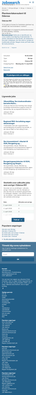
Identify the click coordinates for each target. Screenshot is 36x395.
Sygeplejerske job (7, 338)
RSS (3, 317)
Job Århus (5, 378)
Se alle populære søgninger (12, 239)
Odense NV (5, 10)
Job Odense (6, 325)
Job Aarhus (5, 327)
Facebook (3, 288)
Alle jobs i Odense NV (9, 231)
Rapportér (14, 47)
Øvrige (22, 8)
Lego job (5, 390)
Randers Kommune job (9, 380)
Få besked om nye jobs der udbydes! (29, 2)
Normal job (5, 364)
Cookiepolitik (6, 302)
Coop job (5, 359)
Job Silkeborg (6, 381)
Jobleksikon (6, 308)
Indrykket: (7, 55)
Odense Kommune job (9, 332)
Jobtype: (6, 112)
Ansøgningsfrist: (9, 64)
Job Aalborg (6, 339)
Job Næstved (6, 367)
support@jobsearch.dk (9, 274)
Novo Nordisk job (7, 322)
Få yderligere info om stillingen (18, 75)
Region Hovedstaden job (10, 360)
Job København (7, 392)
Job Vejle (5, 362)
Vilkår (4, 297)
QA (3, 306)
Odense (29, 8)
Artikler (4, 304)
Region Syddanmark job (9, 343)
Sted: (5, 61)
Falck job (5, 334)
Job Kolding (6, 387)
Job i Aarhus (6, 357)
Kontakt (4, 296)
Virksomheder (6, 311)
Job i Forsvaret (7, 324)
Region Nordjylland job (9, 369)
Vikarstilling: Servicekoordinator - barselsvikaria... (18, 102)
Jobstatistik (5, 309)
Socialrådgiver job (8, 374)
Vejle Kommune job (8, 353)
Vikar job (5, 336)
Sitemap (4, 315)
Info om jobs (6, 313)
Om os (4, 294)
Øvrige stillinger (13, 8)
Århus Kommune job (8, 355)
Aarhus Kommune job (9, 376)
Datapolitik (5, 301)
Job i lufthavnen (7, 385)
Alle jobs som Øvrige (8, 229)
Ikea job (4, 348)
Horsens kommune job (9, 389)
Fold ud (16, 220)
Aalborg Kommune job (9, 331)
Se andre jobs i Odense (9, 236)
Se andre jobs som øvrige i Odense (13, 233)
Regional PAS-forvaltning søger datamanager (17, 122)
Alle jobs (4, 8)
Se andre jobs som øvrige (10, 234)
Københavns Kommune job (10, 350)
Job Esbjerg (6, 366)
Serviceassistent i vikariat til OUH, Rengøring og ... (16, 142)
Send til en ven (5, 47)
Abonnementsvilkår (8, 299)
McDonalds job (7, 352)
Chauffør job (6, 341)
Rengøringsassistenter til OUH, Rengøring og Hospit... (17, 162)
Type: (5, 58)
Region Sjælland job (8, 383)
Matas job (5, 329)
